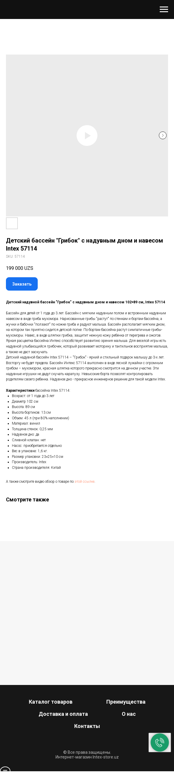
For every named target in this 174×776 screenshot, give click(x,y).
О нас (129, 714)
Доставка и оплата (63, 714)
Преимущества (125, 702)
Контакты (87, 726)
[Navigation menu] (164, 9)
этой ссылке (84, 481)
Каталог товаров (50, 702)
